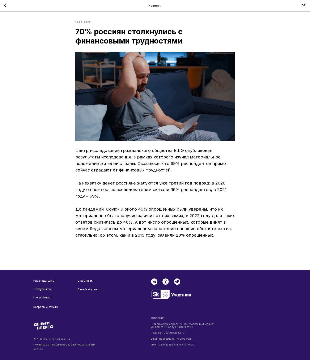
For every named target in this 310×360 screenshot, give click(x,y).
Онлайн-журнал (88, 289)
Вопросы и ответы (45, 307)
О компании (85, 280)
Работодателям (44, 280)
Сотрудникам (42, 289)
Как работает (42, 297)
